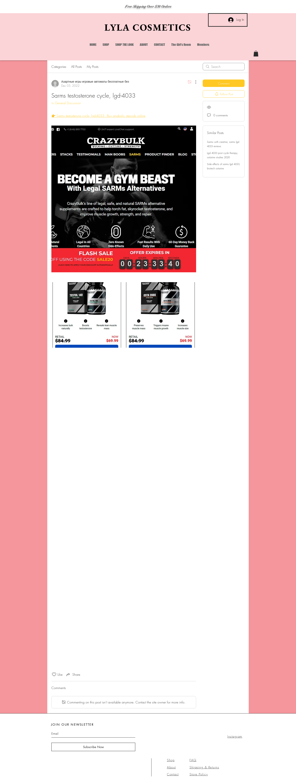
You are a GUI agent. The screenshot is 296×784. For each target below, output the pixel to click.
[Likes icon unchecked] (54, 674)
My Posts (92, 66)
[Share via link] (73, 674)
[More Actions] (193, 82)
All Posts (76, 66)
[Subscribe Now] (93, 747)
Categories (58, 66)
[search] (224, 66)
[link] (255, 54)
